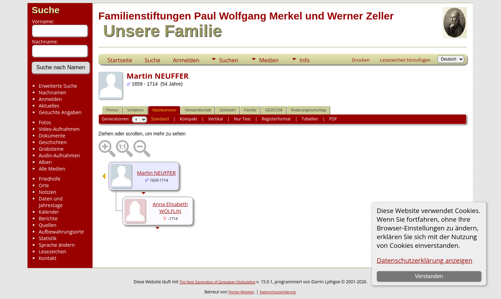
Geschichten (52, 142)
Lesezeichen (52, 251)
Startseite (120, 60)
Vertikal (215, 119)
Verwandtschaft (198, 110)
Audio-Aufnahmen (59, 155)
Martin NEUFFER (156, 172)
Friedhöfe (50, 178)
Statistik (48, 238)
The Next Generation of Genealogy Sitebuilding (217, 282)
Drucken (360, 60)
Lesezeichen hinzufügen (405, 60)
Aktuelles (49, 105)
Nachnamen (52, 92)
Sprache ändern (57, 245)
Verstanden (429, 276)
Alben (45, 162)
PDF (333, 119)
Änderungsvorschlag (308, 110)
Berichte (48, 218)
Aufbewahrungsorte (61, 231)
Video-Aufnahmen (59, 129)
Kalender (49, 211)
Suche (45, 10)
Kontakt (47, 258)
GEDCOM (274, 110)
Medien (269, 60)
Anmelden (50, 99)
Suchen (228, 60)
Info (305, 60)
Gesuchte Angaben (60, 112)
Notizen (47, 192)
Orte (44, 185)
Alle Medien (52, 168)
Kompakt (188, 119)
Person (112, 110)
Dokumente (52, 135)
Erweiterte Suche (58, 85)
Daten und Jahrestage (51, 201)
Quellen (47, 225)
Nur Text (242, 119)
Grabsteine (51, 148)
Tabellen (310, 119)
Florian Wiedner (241, 292)
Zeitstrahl (227, 110)
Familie (250, 110)
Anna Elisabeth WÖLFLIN (170, 207)
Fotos (45, 122)
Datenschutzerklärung (277, 292)
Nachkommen (164, 110)
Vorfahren (135, 110)
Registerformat (276, 119)
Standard (160, 119)
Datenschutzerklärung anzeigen (424, 260)
